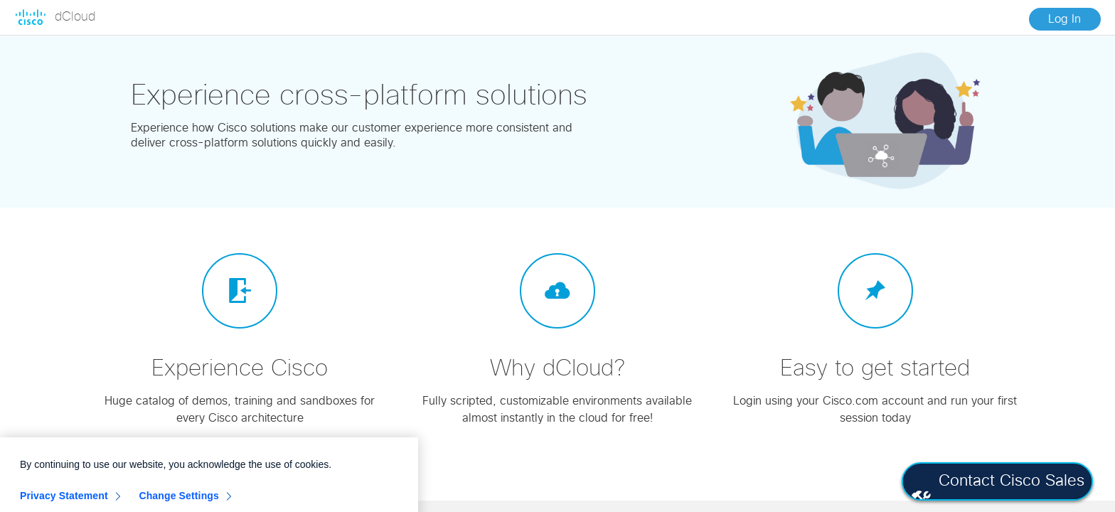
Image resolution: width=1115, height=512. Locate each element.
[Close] (400, 469)
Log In (1064, 19)
